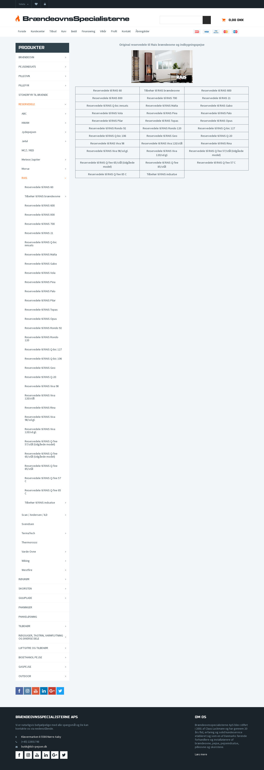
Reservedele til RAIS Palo (216, 113)
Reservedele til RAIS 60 (107, 90)
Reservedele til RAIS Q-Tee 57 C (216, 162)
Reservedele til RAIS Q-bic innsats (107, 105)
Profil (114, 31)
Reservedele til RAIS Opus (216, 121)
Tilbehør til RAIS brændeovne (162, 90)
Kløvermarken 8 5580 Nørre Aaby (41, 737)
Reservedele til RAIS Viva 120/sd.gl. (162, 153)
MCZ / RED (28, 150)
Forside (22, 31)
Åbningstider (142, 31)
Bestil (74, 31)
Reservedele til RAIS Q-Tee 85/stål (162, 164)
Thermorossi (29, 542)
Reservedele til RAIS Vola (107, 113)
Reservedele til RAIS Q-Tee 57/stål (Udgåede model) (216, 153)
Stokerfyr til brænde (33, 95)
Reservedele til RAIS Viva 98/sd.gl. (107, 151)
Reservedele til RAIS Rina (216, 143)
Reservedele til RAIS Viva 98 (107, 143)
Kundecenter (38, 31)
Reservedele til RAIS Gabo (216, 105)
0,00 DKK (236, 20)
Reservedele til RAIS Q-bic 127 (216, 128)
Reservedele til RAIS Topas (161, 121)
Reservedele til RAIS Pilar (107, 121)
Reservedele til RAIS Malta (162, 105)
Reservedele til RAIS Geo (162, 136)
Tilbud (52, 31)
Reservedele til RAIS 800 (107, 98)
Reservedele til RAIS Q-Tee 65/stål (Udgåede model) (107, 164)
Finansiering (88, 31)
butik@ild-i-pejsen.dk (34, 746)
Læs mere (201, 754)
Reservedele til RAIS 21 (216, 98)
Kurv (63, 31)
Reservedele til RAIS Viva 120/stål (162, 143)
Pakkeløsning (28, 616)
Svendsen (28, 524)
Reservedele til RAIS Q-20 (216, 136)
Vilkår (103, 31)
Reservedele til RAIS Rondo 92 (107, 128)
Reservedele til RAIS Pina (162, 113)
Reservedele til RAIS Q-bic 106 (107, 136)
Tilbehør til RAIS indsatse (162, 174)
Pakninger (25, 607)
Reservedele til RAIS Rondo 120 (162, 128)
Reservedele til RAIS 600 (216, 90)
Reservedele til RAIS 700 (162, 98)
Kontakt (126, 31)
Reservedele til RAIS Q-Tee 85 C (107, 174)
